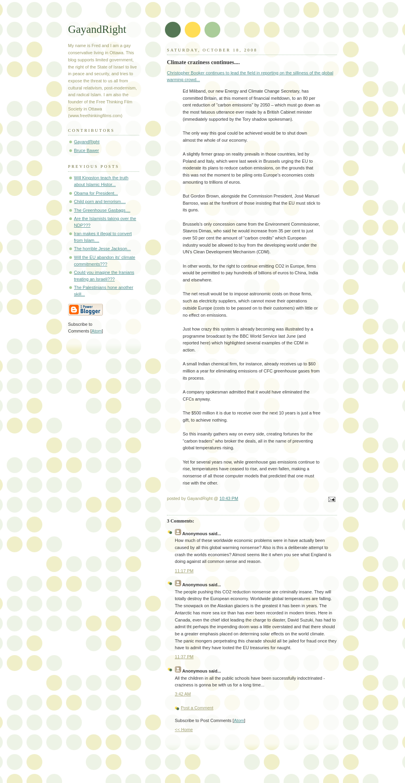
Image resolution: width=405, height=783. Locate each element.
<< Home (184, 729)
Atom (239, 720)
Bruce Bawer (86, 150)
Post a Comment (197, 707)
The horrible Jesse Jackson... (102, 248)
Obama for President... (96, 193)
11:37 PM (184, 656)
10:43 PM (229, 498)
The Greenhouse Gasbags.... (102, 210)
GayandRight (97, 29)
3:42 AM (183, 694)
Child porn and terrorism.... (100, 201)
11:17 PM (184, 570)
